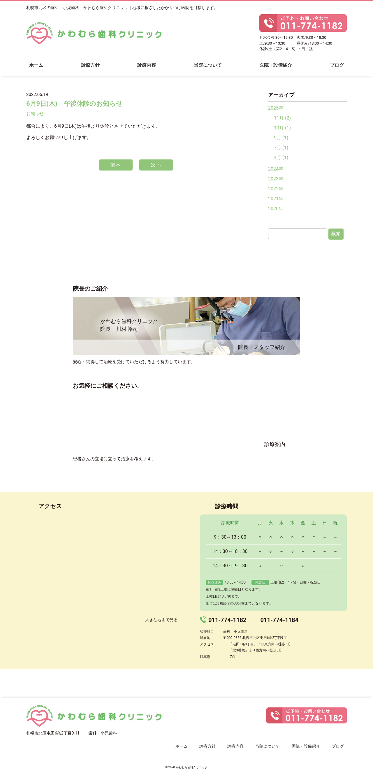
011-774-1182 (227, 619)
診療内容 (146, 65)
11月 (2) (282, 118)
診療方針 (90, 65)
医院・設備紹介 (275, 65)
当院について (208, 65)
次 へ (156, 165)
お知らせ (35, 113)
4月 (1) (281, 157)
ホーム (36, 65)
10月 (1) (282, 128)
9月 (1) (281, 137)
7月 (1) (281, 147)
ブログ (337, 65)
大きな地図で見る (161, 619)
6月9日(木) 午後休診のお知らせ (74, 103)
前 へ (115, 165)
